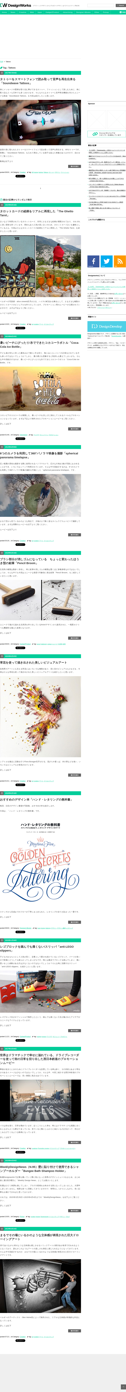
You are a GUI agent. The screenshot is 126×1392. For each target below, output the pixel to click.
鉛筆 (64, 644)
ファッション (65, 172)
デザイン (57, 172)
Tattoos (46, 172)
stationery (44, 644)
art (32, 324)
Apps (40, 12)
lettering (48, 928)
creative (36, 324)
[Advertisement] (63, 36)
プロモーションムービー (67, 1148)
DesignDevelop (116, 336)
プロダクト (63, 1036)
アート (41, 324)
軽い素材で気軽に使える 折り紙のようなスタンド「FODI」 (104, 209)
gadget (39, 1036)
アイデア (36, 435)
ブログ (67, 1216)
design (36, 172)
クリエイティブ (49, 324)
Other (96, 12)
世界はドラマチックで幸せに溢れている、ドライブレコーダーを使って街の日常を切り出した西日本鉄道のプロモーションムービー (39, 1059)
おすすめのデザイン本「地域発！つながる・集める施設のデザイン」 (107, 191)
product (44, 1036)
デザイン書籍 (61, 928)
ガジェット (56, 1036)
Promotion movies (43, 1148)
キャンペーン (44, 435)
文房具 (60, 644)
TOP (1, 62)
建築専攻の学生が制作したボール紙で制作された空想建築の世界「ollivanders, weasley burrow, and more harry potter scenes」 (107, 172)
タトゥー (51, 172)
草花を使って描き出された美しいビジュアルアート (33, 662)
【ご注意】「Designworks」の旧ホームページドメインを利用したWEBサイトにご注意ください (107, 151)
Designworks (45, 1216)
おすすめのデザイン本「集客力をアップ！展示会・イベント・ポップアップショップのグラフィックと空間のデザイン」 (107, 164)
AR (33, 172)
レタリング (69, 928)
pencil (39, 644)
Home (4, 12)
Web (32, 12)
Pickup (106, 12)
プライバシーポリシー (104, 307)
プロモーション (53, 435)
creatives (34, 1148)
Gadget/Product (52, 12)
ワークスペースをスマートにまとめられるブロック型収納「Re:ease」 (107, 197)
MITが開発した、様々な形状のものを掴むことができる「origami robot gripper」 (106, 180)
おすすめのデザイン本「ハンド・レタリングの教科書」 (36, 799)
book (39, 928)
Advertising (68, 12)
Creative (22, 12)
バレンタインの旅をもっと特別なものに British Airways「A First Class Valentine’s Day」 (106, 185)
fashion (41, 172)
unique (49, 644)
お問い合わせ (118, 293)
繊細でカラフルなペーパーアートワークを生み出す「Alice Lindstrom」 (107, 157)
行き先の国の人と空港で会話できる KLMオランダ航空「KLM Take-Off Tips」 (106, 203)
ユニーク (55, 644)
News (13, 12)
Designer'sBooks (83, 12)
